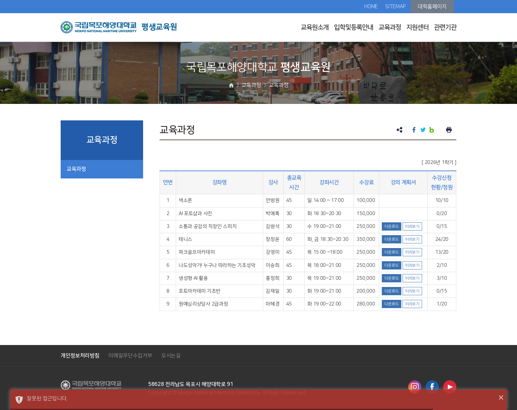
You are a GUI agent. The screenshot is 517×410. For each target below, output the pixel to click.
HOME (371, 7)
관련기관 (445, 27)
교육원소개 (315, 27)
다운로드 (391, 226)
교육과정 (390, 27)
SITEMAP (395, 7)
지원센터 (417, 27)
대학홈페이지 (432, 7)
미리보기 (412, 226)
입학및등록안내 (353, 27)
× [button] (501, 397)
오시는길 (171, 356)
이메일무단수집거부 (130, 356)
